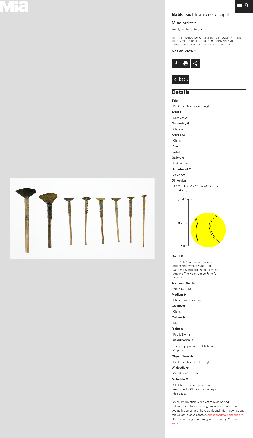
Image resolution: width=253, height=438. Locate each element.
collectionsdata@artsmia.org (224, 415)
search (246, 5)
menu (239, 5)
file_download (176, 63)
